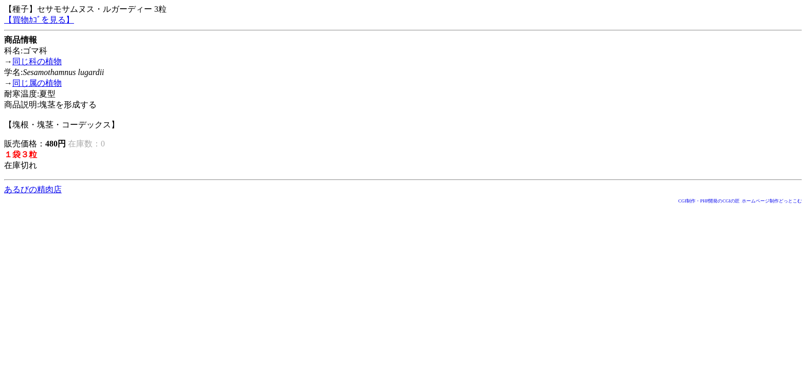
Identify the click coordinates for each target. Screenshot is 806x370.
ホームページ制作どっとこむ (772, 200)
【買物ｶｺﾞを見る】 (39, 19)
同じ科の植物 (37, 61)
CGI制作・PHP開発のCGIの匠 (709, 200)
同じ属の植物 (37, 83)
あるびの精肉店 (33, 189)
